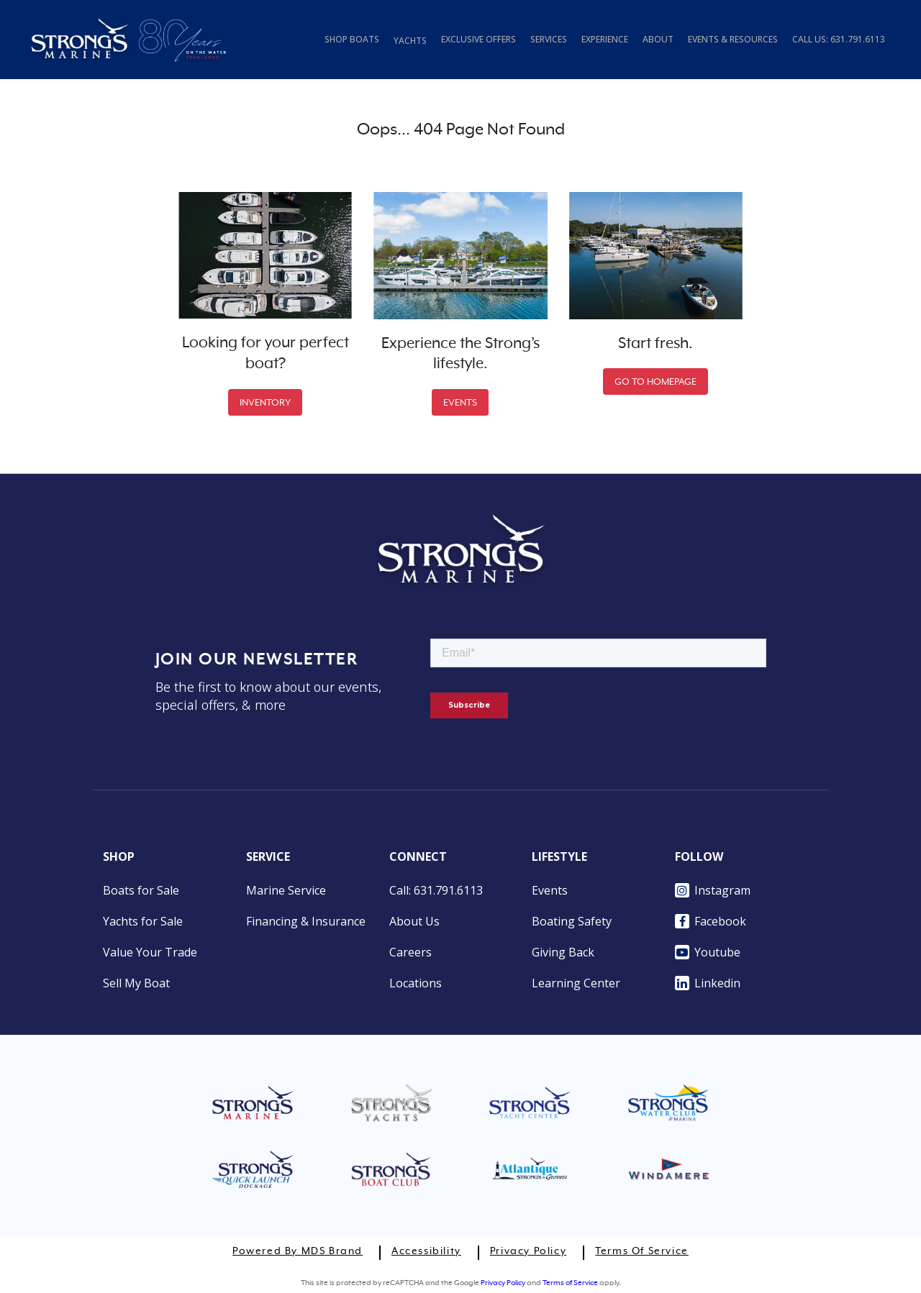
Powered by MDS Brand (297, 1251)
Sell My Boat (136, 983)
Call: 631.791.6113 (436, 890)
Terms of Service (642, 1251)
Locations (415, 983)
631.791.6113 (857, 39)
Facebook (710, 921)
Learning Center (576, 983)
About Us (414, 921)
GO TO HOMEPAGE (655, 381)
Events (550, 890)
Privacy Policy (528, 1251)
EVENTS (460, 402)
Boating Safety (572, 921)
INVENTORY (265, 402)
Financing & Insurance (306, 921)
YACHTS (410, 41)
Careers (410, 952)
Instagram (712, 890)
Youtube (707, 952)
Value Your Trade (150, 952)
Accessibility (426, 1251)
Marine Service (286, 890)
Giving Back (563, 952)
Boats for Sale (141, 890)
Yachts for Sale (143, 921)
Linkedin (707, 983)
